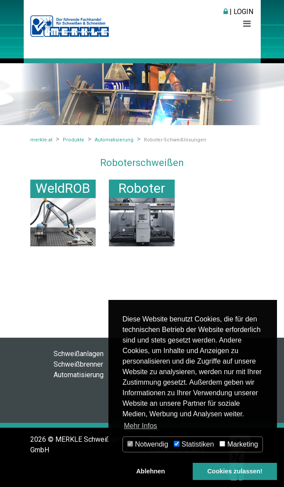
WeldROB (63, 188)
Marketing (238, 444)
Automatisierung (79, 375)
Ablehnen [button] (150, 471)
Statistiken (194, 444)
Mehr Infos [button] (140, 425)
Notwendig (147, 444)
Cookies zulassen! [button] (234, 471)
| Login (238, 11)
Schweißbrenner (78, 364)
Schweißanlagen (79, 354)
